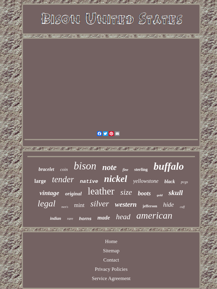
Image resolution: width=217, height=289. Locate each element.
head (123, 217)
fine (125, 170)
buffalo (169, 166)
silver (99, 203)
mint (79, 205)
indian (55, 218)
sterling (141, 169)
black (169, 181)
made (103, 217)
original (73, 194)
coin (64, 169)
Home (111, 241)
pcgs (184, 182)
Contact (111, 260)
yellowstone (145, 181)
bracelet (46, 169)
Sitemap (111, 251)
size (126, 192)
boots (144, 193)
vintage (49, 193)
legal (46, 203)
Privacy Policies (111, 269)
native (89, 181)
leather (101, 191)
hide (168, 204)
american (154, 215)
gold (160, 195)
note (109, 167)
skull (175, 193)
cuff (182, 206)
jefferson (150, 206)
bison (85, 166)
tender (63, 179)
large (40, 181)
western (126, 204)
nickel (115, 179)
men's (64, 206)
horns (85, 218)
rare (70, 219)
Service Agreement (111, 278)
